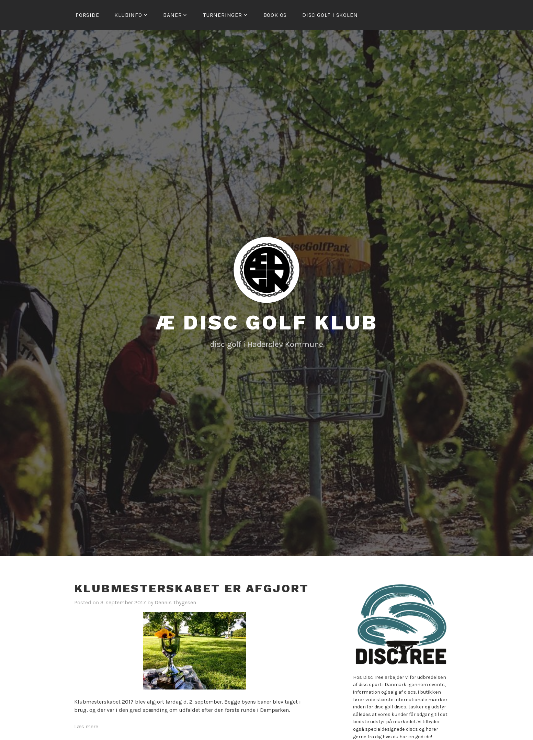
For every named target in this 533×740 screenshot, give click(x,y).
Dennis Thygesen (175, 602)
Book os (275, 15)
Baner (172, 15)
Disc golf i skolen (330, 15)
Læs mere (86, 726)
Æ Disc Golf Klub (267, 322)
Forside (87, 15)
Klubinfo (128, 15)
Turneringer (222, 15)
